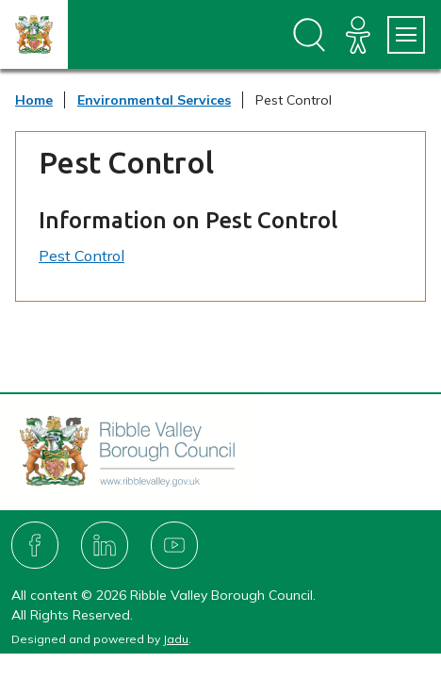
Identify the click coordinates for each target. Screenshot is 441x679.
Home (34, 99)
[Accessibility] (358, 35)
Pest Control (81, 255)
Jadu (175, 639)
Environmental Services (154, 99)
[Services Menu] (406, 35)
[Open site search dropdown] (309, 35)
